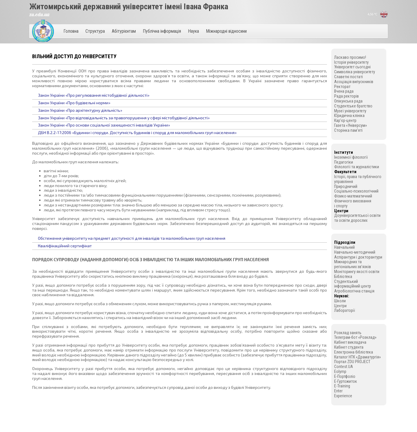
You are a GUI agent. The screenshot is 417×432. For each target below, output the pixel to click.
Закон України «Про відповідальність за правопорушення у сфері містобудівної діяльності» (124, 117)
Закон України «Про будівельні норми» (74, 102)
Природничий (345, 186)
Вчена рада (344, 91)
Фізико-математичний (353, 196)
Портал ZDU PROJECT (352, 361)
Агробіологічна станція (354, 291)
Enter (338, 391)
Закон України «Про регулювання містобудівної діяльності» (93, 95)
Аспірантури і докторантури (358, 257)
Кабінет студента (348, 347)
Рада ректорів (346, 96)
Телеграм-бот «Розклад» (355, 337)
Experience (343, 395)
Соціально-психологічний (356, 191)
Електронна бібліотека (353, 352)
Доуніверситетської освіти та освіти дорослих (357, 218)
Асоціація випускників (353, 81)
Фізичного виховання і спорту (352, 203)
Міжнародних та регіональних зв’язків (352, 264)
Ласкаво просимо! (350, 57)
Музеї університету (350, 111)
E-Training (342, 386)
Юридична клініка (349, 115)
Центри (340, 305)
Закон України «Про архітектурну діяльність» (80, 110)
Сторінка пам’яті (348, 130)
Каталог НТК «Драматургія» (357, 357)
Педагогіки (343, 162)
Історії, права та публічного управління (357, 179)
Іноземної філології (351, 157)
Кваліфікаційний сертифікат (65, 245)
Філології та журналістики (356, 166)
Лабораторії (344, 310)
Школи (340, 301)
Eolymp (340, 371)
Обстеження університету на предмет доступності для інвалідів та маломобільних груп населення (131, 238)
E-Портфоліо (344, 376)
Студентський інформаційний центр (352, 284)
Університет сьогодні (352, 67)
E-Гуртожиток (345, 381)
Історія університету (351, 62)
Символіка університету (354, 71)
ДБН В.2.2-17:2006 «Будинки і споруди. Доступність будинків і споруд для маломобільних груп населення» (137, 132)
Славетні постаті (348, 76)
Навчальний (344, 247)
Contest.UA (343, 366)
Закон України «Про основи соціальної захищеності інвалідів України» (104, 124)
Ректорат (342, 86)
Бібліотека (343, 276)
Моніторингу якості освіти (356, 271)
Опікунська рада (348, 101)
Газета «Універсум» (350, 125)
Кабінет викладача (350, 342)
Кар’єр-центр (345, 120)
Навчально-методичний (354, 252)
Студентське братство (353, 106)
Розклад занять (347, 332)
